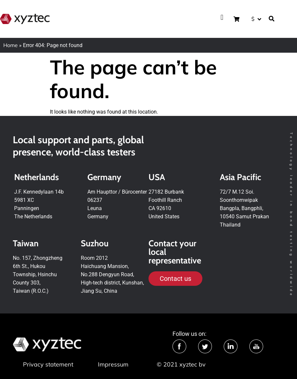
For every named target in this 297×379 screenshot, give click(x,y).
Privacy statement (48, 364)
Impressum (113, 364)
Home (10, 45)
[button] (222, 17)
